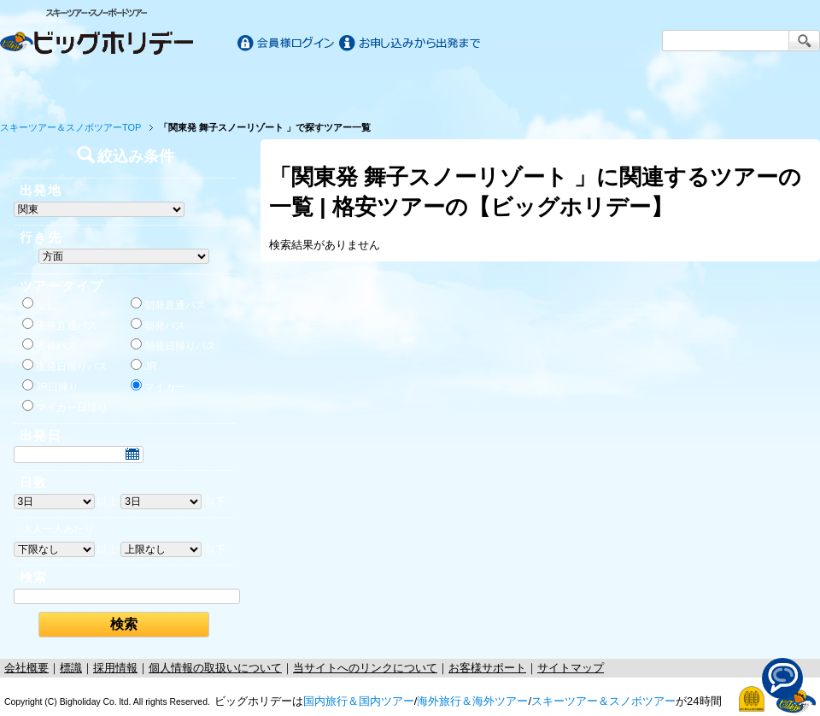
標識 (71, 667)
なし (39, 304)
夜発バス (49, 345)
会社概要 (26, 667)
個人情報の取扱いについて (215, 667)
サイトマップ (570, 667)
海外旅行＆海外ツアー (472, 701)
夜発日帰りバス (65, 366)
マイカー (158, 386)
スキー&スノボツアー (613, 87)
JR (144, 366)
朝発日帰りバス (173, 345)
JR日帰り (50, 386)
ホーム (52, 87)
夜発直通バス (59, 325)
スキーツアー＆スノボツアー (603, 701)
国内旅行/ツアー (206, 87)
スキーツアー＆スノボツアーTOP (70, 127)
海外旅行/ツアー (410, 87)
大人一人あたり (58, 529)
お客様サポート (767, 87)
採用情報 (115, 667)
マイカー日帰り (65, 407)
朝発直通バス (168, 304)
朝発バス (158, 325)
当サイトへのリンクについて (365, 667)
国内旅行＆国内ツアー (358, 701)
